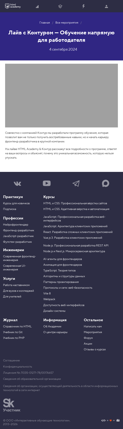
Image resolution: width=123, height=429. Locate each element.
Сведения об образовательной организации (32, 379)
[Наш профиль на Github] (110, 421)
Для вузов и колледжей (18, 291)
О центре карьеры (55, 332)
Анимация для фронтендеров (62, 265)
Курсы (49, 197)
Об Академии (52, 326)
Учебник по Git (12, 332)
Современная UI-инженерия (14, 267)
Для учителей (12, 296)
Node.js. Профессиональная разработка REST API (75, 245)
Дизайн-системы (54, 311)
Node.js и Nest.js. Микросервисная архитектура (74, 251)
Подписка (9, 209)
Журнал (10, 320)
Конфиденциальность (17, 367)
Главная (44, 23)
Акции (88, 344)
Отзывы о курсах (95, 349)
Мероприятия (93, 332)
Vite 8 (47, 293)
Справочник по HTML (17, 326)
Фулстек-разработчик (17, 242)
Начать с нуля (37, 6)
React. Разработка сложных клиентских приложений (78, 232)
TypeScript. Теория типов (59, 270)
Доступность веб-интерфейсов (63, 305)
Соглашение (11, 360)
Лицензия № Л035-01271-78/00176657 (28, 373)
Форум (88, 338)
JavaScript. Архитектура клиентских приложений (75, 226)
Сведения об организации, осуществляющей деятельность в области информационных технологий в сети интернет (60, 388)
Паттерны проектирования (61, 282)
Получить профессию (60, 6)
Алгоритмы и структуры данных (64, 276)
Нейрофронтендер (15, 225)
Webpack (49, 299)
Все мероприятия (66, 23)
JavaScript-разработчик (18, 236)
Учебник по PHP (14, 338)
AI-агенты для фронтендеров (62, 259)
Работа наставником (16, 285)
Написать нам (93, 326)
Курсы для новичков (16, 203)
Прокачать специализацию (83, 6)
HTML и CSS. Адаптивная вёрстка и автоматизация (76, 209)
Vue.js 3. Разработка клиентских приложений (72, 238)
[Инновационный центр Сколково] (11, 405)
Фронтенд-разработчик (18, 230)
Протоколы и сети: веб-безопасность (67, 288)
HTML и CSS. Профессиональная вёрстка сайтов (75, 203)
